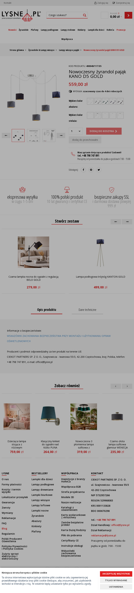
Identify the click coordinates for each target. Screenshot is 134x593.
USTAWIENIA (116, 587)
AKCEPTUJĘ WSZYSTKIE (116, 573)
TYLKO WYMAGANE (116, 580)
